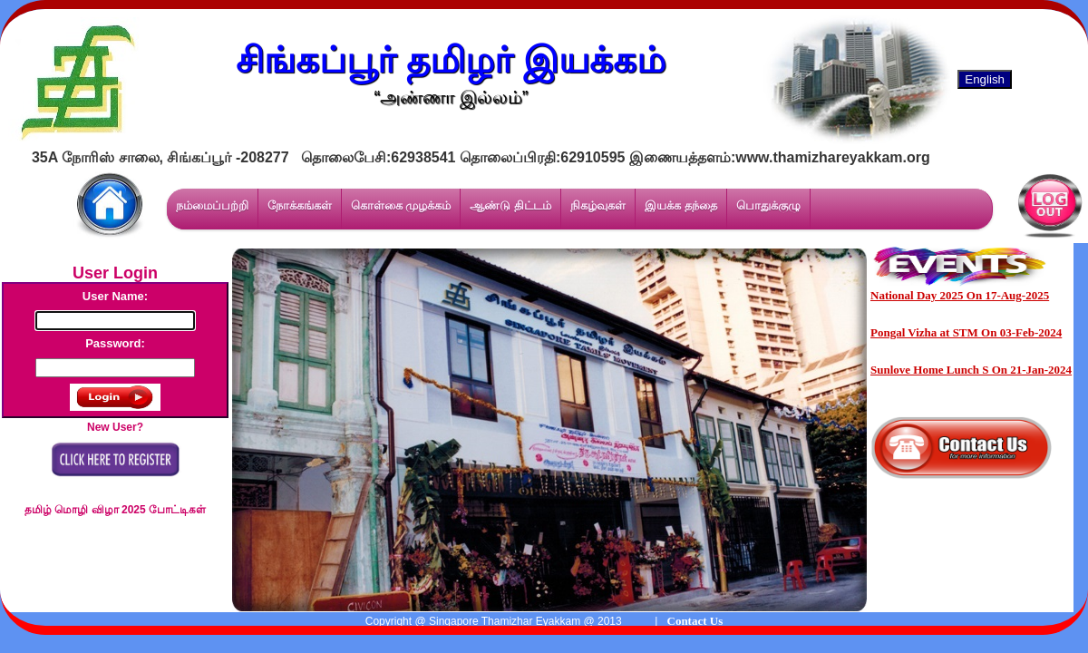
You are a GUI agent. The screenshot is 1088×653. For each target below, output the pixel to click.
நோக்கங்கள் (299, 205)
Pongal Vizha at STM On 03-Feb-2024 (966, 332)
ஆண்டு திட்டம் (510, 205)
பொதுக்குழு (768, 205)
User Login (115, 273)
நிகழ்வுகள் (598, 205)
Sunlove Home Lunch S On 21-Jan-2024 (971, 369)
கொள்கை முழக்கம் (401, 205)
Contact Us (695, 621)
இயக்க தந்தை (681, 205)
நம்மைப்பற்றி (212, 205)
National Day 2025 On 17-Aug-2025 (959, 295)
